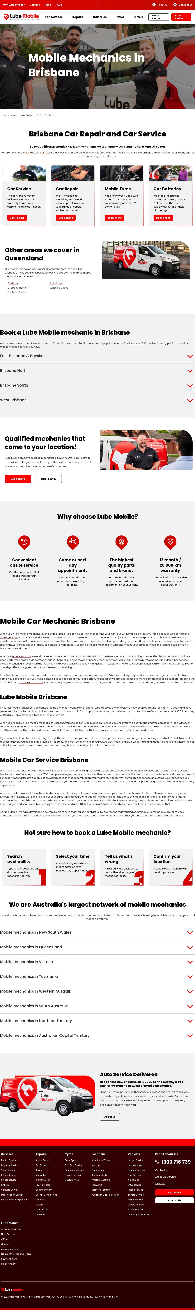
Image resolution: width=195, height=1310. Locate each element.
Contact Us (183, 5)
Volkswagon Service (138, 1214)
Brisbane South (17, 292)
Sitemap (160, 1183)
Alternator (40, 1175)
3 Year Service (8, 1175)
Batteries (100, 17)
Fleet (48, 5)
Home (6, 115)
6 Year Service (8, 1179)
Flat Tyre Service (74, 1165)
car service (27, 152)
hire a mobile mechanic (26, 634)
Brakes (38, 1170)
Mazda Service (135, 1189)
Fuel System (41, 1209)
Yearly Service (8, 1170)
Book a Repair (42, 1160)
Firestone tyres (73, 1175)
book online (66, 272)
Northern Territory (101, 1189)
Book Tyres (70, 1160)
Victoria (96, 1165)
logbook (176, 778)
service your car (21, 656)
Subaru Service (136, 1204)
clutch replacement (31, 682)
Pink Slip (5, 1184)
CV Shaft (40, 1214)
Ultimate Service (10, 1189)
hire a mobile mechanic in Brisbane (43, 723)
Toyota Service (136, 1194)
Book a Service (9, 1160)
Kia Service (133, 1179)
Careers (35, 5)
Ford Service (134, 1175)
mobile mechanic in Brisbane (76, 707)
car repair (46, 152)
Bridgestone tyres (74, 1170)
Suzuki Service (135, 1209)
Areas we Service (165, 1177)
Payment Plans (9, 1258)
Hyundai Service (136, 1170)
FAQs (59, 5)
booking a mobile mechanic (32, 770)
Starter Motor (42, 1179)
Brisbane (13, 283)
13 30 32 (159, 5)
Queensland (98, 1170)
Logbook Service (9, 1165)
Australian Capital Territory (106, 1194)
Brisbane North (17, 287)
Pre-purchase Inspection (14, 1199)
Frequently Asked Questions (16, 1253)
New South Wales (101, 1160)
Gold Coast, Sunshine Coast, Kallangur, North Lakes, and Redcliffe (92, 663)
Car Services (53, 17)
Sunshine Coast (59, 287)
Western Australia (101, 1179)
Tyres (120, 17)
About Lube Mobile (11, 1229)
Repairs (77, 17)
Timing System (43, 1184)
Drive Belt (40, 1199)
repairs (155, 797)
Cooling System (43, 1189)
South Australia (100, 1175)
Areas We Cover (23, 115)
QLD (38, 115)
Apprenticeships (9, 1249)
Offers (139, 17)
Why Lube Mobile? (13, 5)
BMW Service (134, 1184)
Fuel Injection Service (12, 1194)
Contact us (161, 1170)
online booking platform (163, 343)
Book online (17, 218)
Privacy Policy (8, 1263)
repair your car (9, 637)
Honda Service (135, 1165)
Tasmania (97, 1184)
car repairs (87, 675)
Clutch (39, 1204)
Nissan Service (135, 1199)
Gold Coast (56, 283)
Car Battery (41, 1165)
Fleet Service (8, 1234)
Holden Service (136, 1160)
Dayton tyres (72, 1179)
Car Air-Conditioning (46, 1194)
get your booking (146, 738)
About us (109, 1117)
